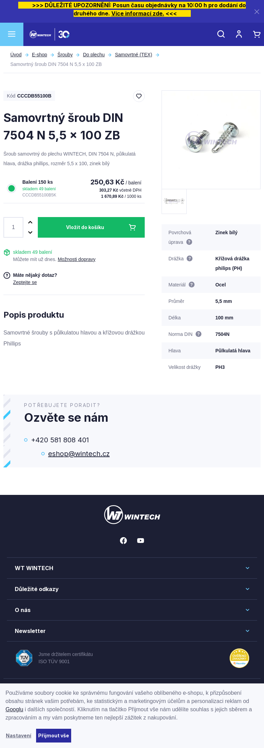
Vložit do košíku (85, 227)
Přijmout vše (53, 735)
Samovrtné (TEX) (133, 54)
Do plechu (93, 54)
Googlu (14, 709)
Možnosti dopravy (77, 259)
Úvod (16, 54)
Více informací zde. (137, 13)
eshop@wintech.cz (79, 454)
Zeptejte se (25, 282)
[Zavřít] (256, 11)
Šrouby (65, 54)
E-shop (39, 54)
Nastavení (18, 735)
